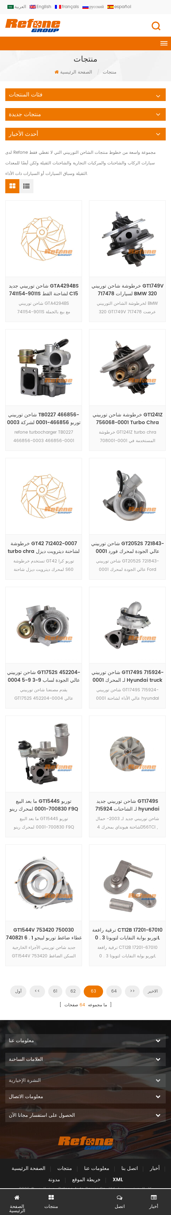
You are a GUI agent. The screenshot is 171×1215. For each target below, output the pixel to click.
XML (118, 1180)
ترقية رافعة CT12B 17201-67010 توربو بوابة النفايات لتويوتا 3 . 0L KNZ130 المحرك (127, 934)
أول (18, 991)
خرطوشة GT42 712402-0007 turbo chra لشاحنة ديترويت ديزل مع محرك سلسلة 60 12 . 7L (44, 547)
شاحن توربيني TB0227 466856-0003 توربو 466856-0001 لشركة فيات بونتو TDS (44, 419)
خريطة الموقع (86, 1180)
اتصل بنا (129, 1168)
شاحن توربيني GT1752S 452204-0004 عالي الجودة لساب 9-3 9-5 (43, 676)
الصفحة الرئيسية (73, 72)
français (67, 7)
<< (37, 991)
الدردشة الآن (85, 1203)
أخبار (155, 1168)
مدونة (54, 1180)
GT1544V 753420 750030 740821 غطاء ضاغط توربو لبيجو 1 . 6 (44, 934)
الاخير (153, 991)
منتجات (64, 1168)
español (119, 7)
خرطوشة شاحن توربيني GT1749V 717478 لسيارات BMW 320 (127, 290)
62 (73, 991)
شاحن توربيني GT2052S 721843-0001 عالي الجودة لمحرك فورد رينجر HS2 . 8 (127, 547)
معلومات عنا (96, 1168)
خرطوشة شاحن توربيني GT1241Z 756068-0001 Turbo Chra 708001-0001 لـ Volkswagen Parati (128, 419)
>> (132, 991)
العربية (16, 7)
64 (114, 991)
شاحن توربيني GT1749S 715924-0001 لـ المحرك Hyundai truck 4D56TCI (127, 676)
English (40, 7)
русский (93, 7)
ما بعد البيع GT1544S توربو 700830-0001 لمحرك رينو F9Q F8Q (44, 805)
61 (55, 991)
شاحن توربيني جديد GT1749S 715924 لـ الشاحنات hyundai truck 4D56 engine (127, 805)
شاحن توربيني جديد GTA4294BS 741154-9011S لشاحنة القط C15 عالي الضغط (44, 290)
